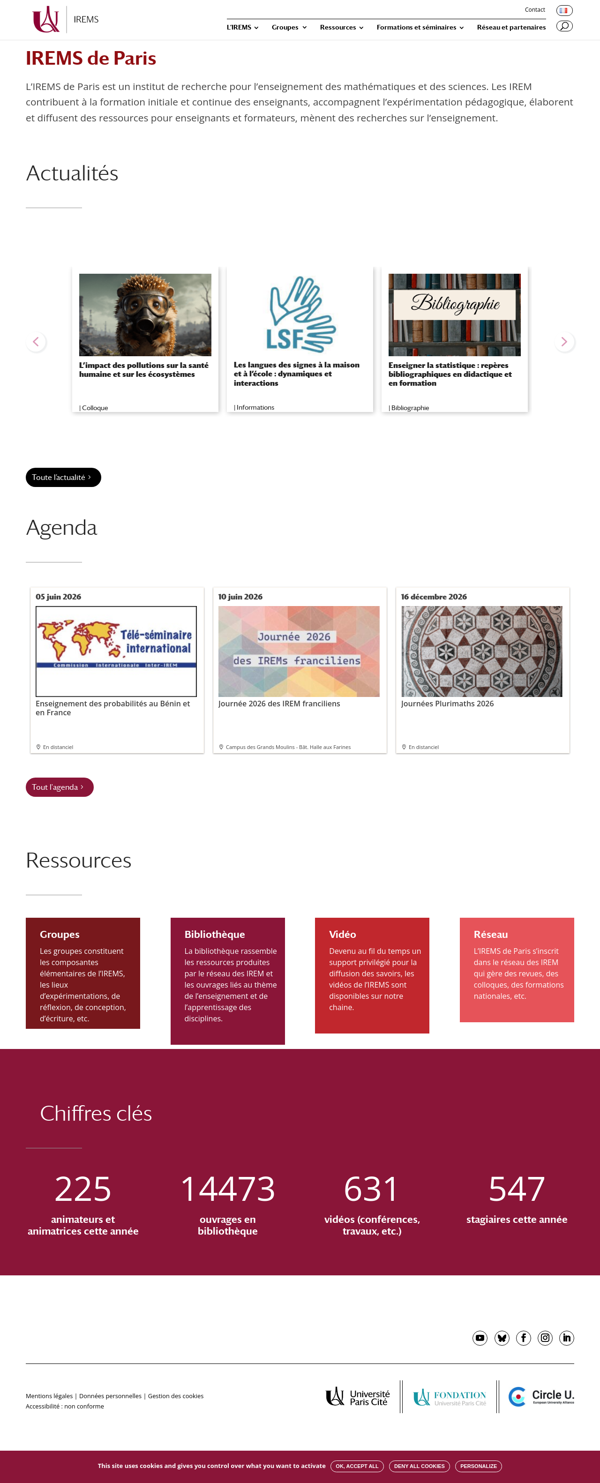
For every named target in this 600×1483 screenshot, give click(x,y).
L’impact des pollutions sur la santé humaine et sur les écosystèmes (144, 370)
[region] (300, 342)
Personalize (478, 1466)
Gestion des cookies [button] (175, 1396)
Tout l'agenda (55, 787)
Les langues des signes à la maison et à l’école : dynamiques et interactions (297, 373)
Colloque (95, 408)
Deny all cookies (419, 1466)
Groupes (285, 27)
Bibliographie (410, 408)
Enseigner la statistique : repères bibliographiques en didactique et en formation (450, 374)
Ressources (338, 27)
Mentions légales (49, 1396)
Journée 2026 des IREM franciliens (299, 657)
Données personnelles (110, 1396)
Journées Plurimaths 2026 (481, 657)
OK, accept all (357, 1466)
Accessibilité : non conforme (65, 1406)
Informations (255, 407)
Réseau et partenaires (511, 27)
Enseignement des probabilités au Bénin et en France (116, 661)
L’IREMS (239, 27)
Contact (535, 10)
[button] (35, 342)
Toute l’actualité (58, 477)
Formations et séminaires (417, 27)
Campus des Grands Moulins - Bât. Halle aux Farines (288, 746)
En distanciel (58, 746)
